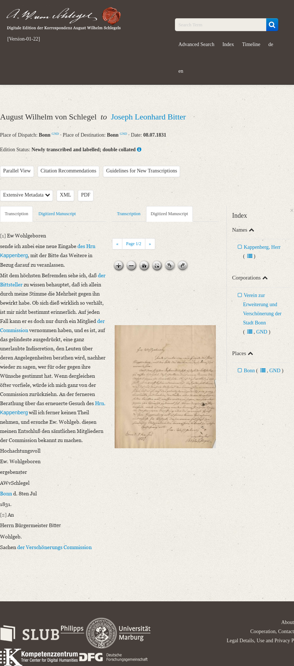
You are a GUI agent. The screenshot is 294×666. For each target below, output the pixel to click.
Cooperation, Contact (272, 631)
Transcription (16, 213)
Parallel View (17, 171)
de (270, 44)
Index (228, 44)
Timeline (251, 44)
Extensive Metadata (26, 195)
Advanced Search (196, 44)
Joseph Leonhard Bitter (148, 116)
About (287, 622)
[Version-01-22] (23, 39)
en (181, 71)
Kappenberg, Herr (262, 247)
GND (55, 134)
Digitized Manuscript (57, 213)
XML (65, 195)
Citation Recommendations (68, 171)
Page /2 (133, 243)
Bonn (249, 370)
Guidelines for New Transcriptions (141, 171)
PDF (86, 195)
